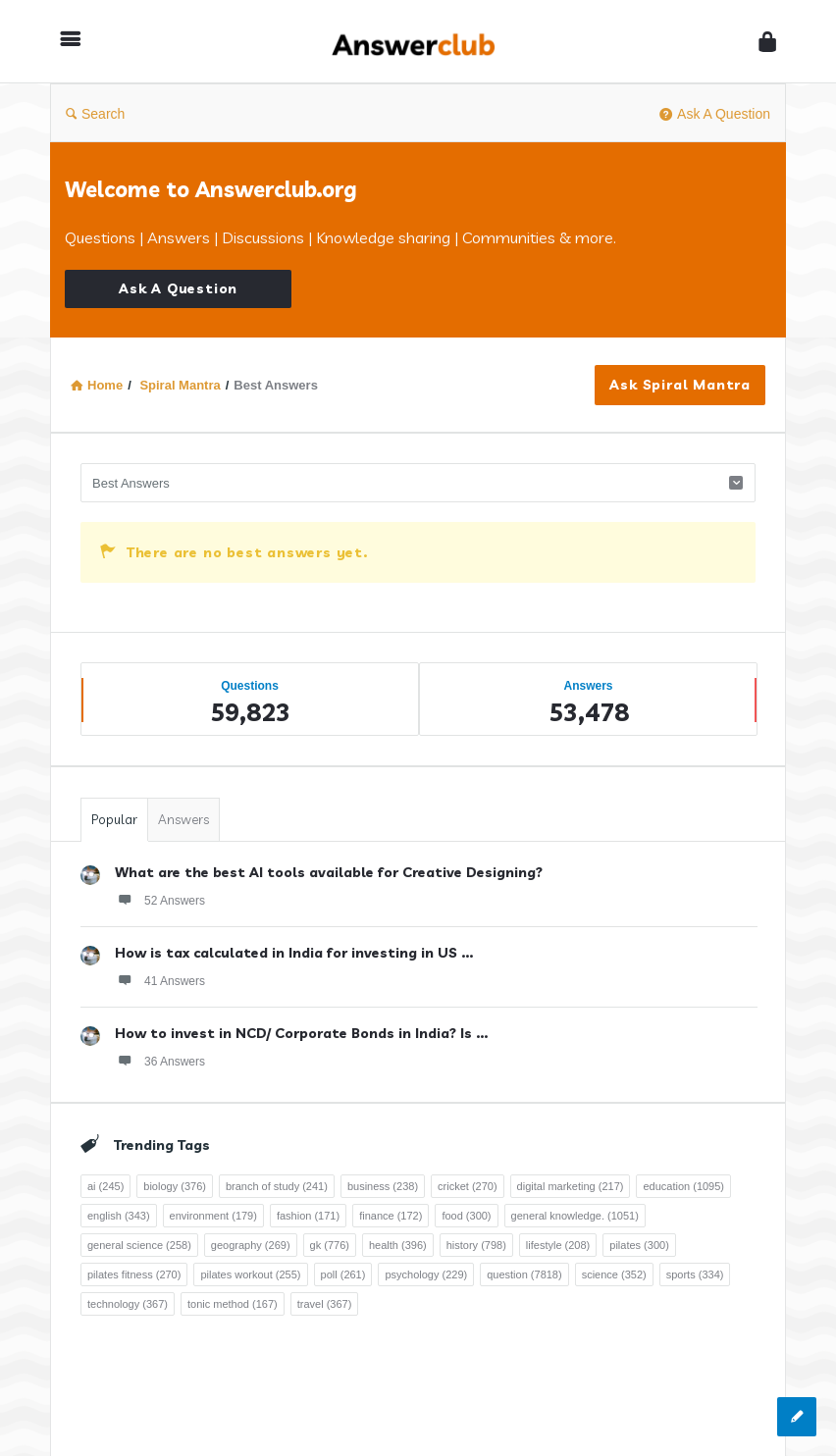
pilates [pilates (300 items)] (639, 1245)
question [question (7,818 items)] (524, 1274)
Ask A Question (714, 114)
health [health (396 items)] (398, 1245)
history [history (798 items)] (476, 1245)
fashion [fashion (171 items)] (308, 1216)
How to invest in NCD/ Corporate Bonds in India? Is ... (301, 1033)
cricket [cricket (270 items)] (467, 1186)
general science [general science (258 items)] (139, 1245)
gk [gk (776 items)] (329, 1245)
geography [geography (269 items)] (250, 1245)
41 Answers (160, 980)
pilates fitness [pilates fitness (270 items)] (134, 1274)
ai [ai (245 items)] (105, 1186)
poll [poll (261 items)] (343, 1274)
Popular (114, 819)
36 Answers (160, 1060)
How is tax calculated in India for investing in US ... (294, 953)
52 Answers (160, 900)
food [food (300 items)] (466, 1216)
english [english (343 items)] (118, 1216)
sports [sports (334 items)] (695, 1274)
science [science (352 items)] (614, 1274)
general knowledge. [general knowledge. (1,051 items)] (575, 1216)
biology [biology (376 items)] (174, 1186)
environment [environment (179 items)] (213, 1216)
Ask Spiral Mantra (680, 384)
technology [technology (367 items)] (127, 1304)
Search (95, 114)
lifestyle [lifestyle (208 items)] (558, 1245)
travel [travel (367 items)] (324, 1304)
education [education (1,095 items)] (683, 1186)
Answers (183, 819)
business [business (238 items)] (382, 1186)
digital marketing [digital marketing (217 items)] (570, 1186)
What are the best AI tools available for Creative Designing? (329, 872)
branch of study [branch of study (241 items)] (277, 1186)
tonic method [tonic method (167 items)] (232, 1304)
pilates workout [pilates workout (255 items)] (250, 1274)
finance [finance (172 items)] (390, 1216)
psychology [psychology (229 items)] (426, 1274)
